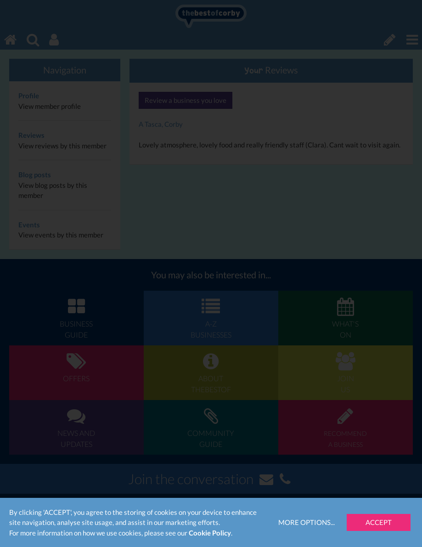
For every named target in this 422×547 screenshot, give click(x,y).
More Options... (306, 522)
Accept (379, 522)
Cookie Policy (210, 533)
